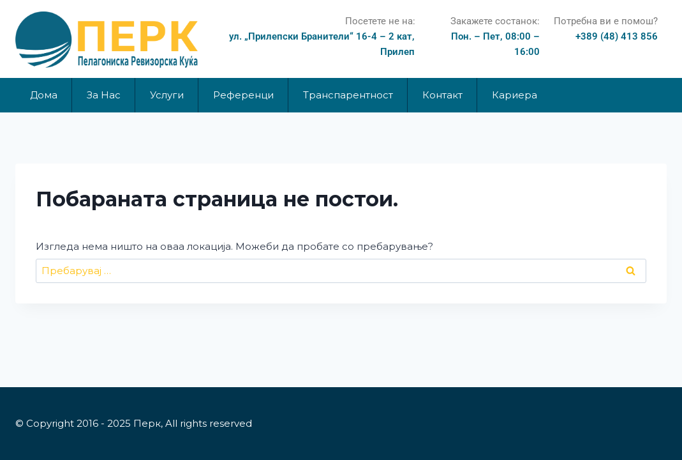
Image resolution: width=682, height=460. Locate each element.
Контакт (442, 95)
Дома (43, 95)
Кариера (514, 95)
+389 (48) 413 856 (616, 36)
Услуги (167, 95)
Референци (243, 95)
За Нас (104, 95)
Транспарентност (348, 95)
